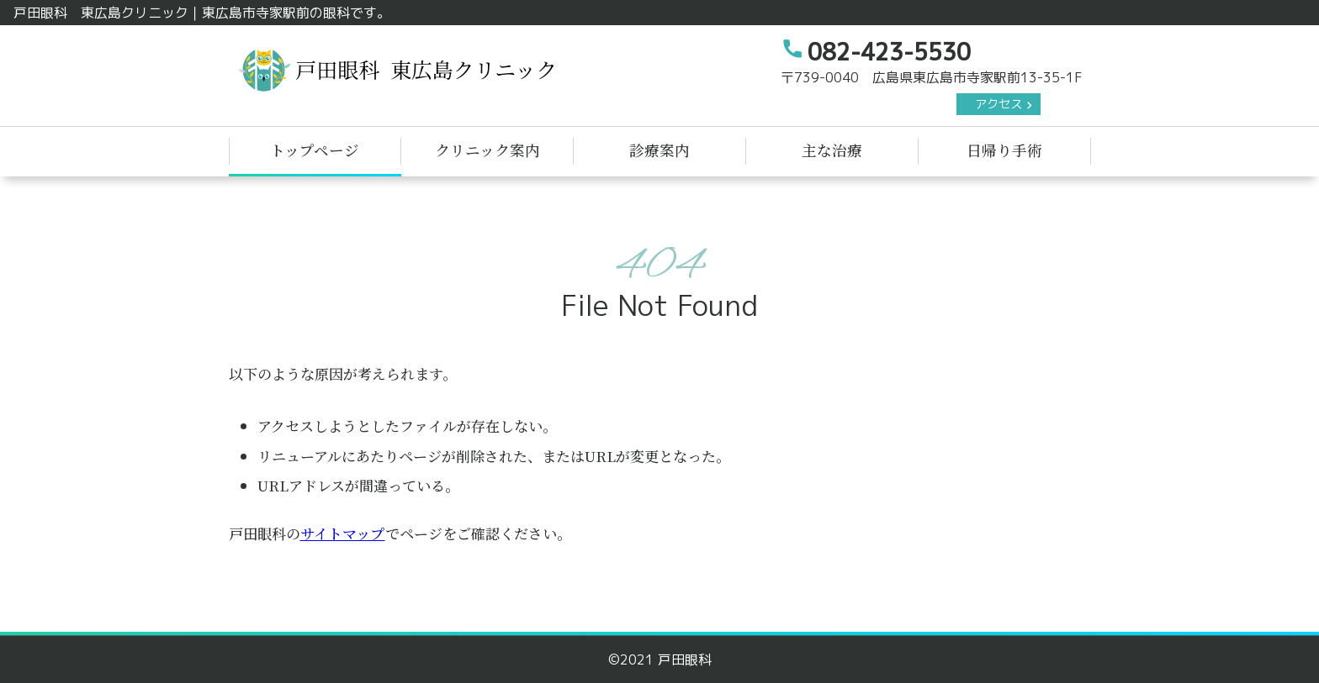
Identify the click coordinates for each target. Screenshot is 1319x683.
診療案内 (659, 149)
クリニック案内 (487, 149)
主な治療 (832, 149)
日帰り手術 (1004, 149)
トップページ (314, 149)
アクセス (998, 104)
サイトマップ (342, 533)
